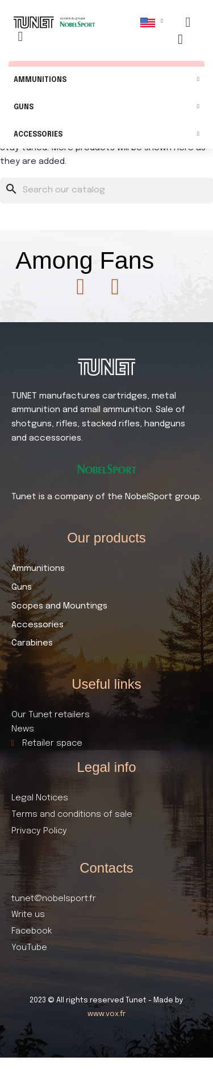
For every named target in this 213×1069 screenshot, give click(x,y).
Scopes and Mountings (59, 606)
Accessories (106, 135)
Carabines (32, 643)
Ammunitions (106, 80)
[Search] (106, 190)
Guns (106, 108)
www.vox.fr (106, 1014)
